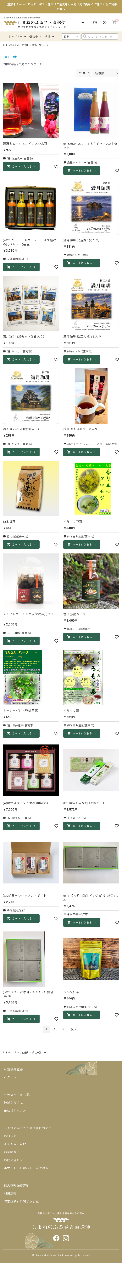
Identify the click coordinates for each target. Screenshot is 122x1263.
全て (7, 56)
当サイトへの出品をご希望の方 (26, 1167)
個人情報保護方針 (16, 1185)
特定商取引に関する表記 (21, 1201)
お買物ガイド (13, 1152)
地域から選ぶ (13, 1102)
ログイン (10, 1077)
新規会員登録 (13, 1069)
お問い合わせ (13, 1160)
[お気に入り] (56, 166)
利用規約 (10, 1193)
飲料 (15, 56)
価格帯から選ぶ (15, 1110)
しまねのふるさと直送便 (15, 45)
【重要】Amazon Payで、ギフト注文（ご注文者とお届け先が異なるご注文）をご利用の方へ (61, 6)
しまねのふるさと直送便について (28, 1128)
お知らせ (10, 1136)
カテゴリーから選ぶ (18, 1094)
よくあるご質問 (15, 1143)
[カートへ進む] (114, 22)
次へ (73, 1029)
